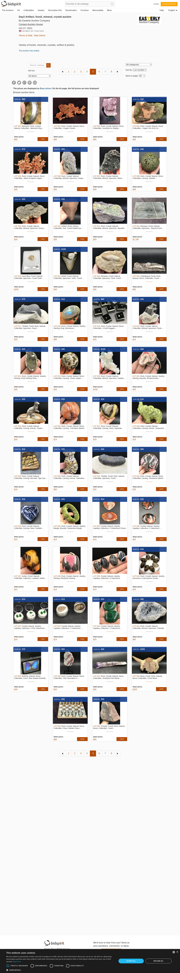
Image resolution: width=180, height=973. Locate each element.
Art (18, 10)
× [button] (177, 952)
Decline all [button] (159, 961)
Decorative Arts (55, 10)
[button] (60, 970)
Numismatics (71, 10)
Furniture (85, 10)
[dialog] (90, 961)
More (109, 10)
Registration (169, 4)
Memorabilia (97, 10)
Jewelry (41, 10)
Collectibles (29, 10)
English (172, 10)
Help (162, 10)
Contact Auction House (31, 24)
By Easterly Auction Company (34, 20)
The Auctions (8, 10)
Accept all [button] (131, 961)
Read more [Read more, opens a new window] (17, 961)
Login (156, 4)
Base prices (45, 88)
